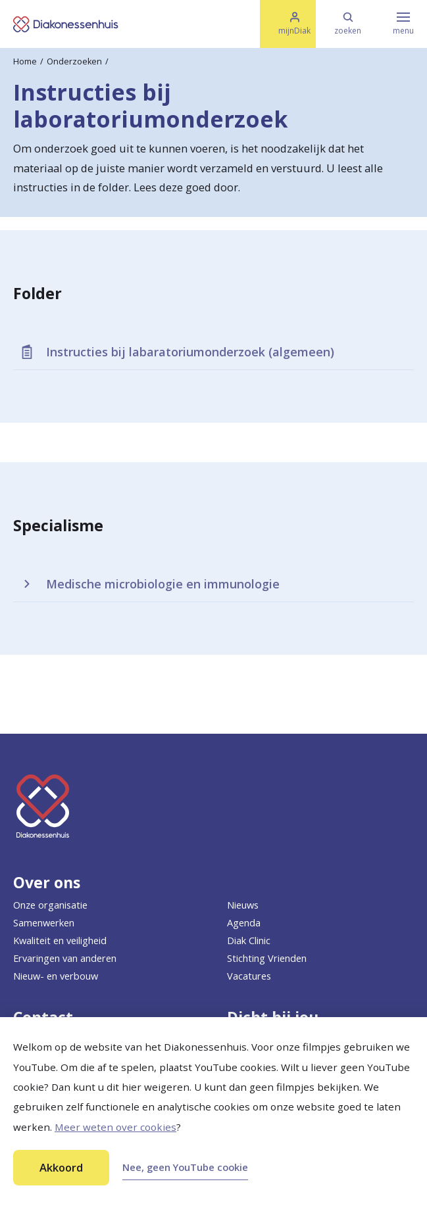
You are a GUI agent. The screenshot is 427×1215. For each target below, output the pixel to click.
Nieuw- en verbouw (55, 975)
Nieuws (243, 904)
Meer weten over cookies (115, 1126)
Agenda (244, 922)
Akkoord (61, 1167)
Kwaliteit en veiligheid (60, 940)
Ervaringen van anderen (64, 958)
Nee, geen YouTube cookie (185, 1167)
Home (25, 61)
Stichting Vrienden (267, 958)
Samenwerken (43, 922)
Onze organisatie (50, 904)
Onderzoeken (74, 61)
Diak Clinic (248, 940)
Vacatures (249, 975)
